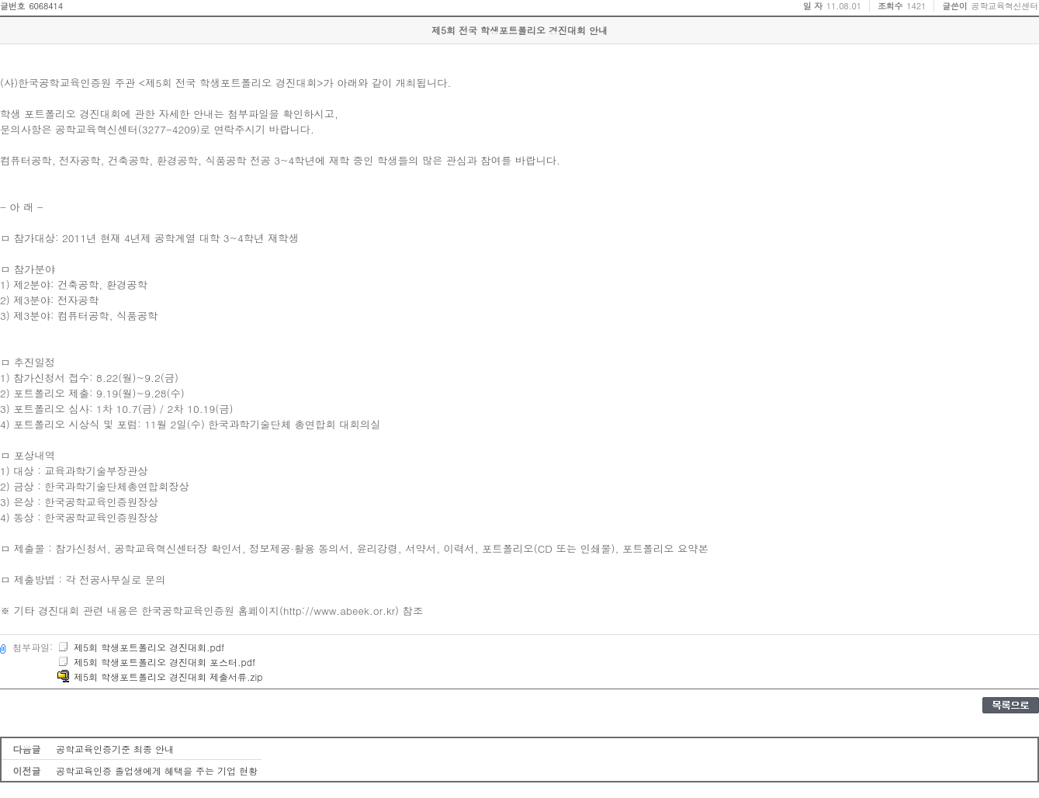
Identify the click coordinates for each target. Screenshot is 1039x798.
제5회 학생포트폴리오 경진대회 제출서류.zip (159, 676)
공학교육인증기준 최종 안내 (115, 748)
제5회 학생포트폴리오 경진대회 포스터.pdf (156, 661)
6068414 (46, 6)
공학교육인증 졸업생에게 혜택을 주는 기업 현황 (157, 770)
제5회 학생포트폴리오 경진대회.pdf (140, 647)
